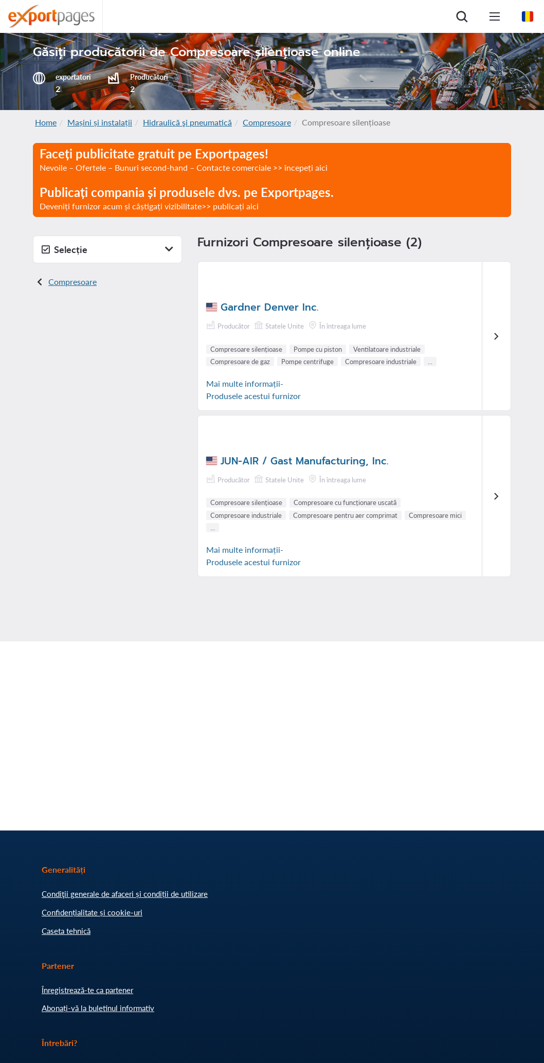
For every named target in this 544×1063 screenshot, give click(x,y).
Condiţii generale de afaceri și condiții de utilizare (125, 893)
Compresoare (267, 122)
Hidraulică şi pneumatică (187, 122)
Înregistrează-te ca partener (87, 990)
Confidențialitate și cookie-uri (92, 912)
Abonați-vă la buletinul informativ (98, 1008)
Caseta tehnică (66, 930)
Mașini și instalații (99, 122)
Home (46, 122)
